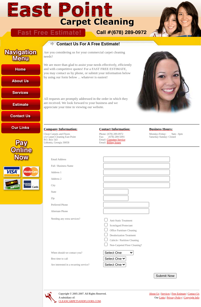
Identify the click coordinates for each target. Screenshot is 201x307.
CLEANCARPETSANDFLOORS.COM (80, 301)
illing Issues (114, 142)
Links (162, 297)
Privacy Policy (174, 297)
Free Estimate (179, 293)
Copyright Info (191, 297)
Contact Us (193, 293)
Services (165, 293)
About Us (154, 293)
